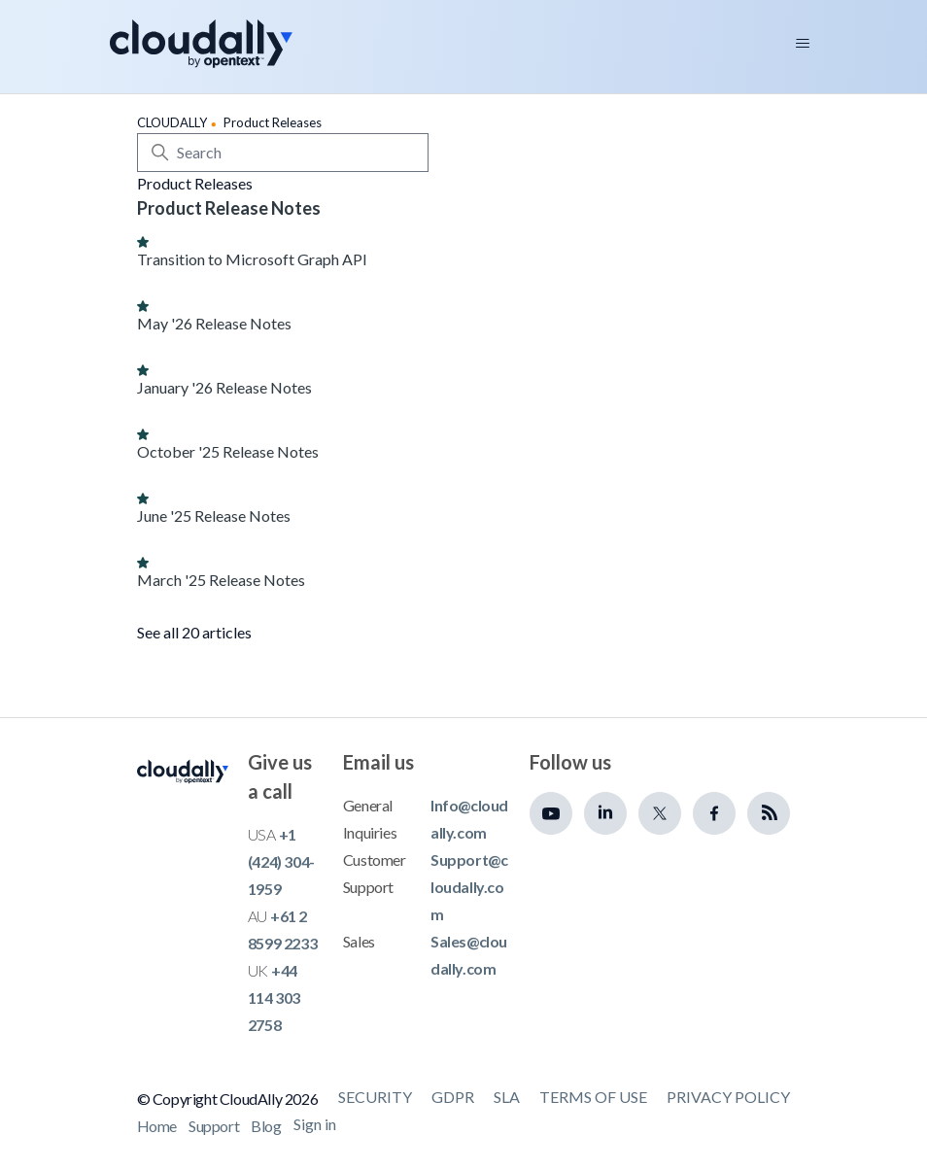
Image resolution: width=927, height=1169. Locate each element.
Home (157, 1126)
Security (375, 1096)
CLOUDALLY (172, 122)
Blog (266, 1126)
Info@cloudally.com (469, 819)
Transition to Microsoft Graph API (252, 259)
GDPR (452, 1096)
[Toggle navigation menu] (802, 43)
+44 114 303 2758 (274, 997)
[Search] (283, 152)
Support (214, 1126)
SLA (507, 1096)
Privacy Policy (728, 1096)
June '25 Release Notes (214, 515)
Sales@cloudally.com (468, 955)
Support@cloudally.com (468, 886)
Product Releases (272, 122)
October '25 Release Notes (228, 451)
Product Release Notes (229, 208)
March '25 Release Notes (221, 579)
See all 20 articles (194, 632)
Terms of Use (593, 1096)
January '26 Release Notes (224, 387)
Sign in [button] (314, 1124)
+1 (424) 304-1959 (281, 861)
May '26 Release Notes (214, 323)
